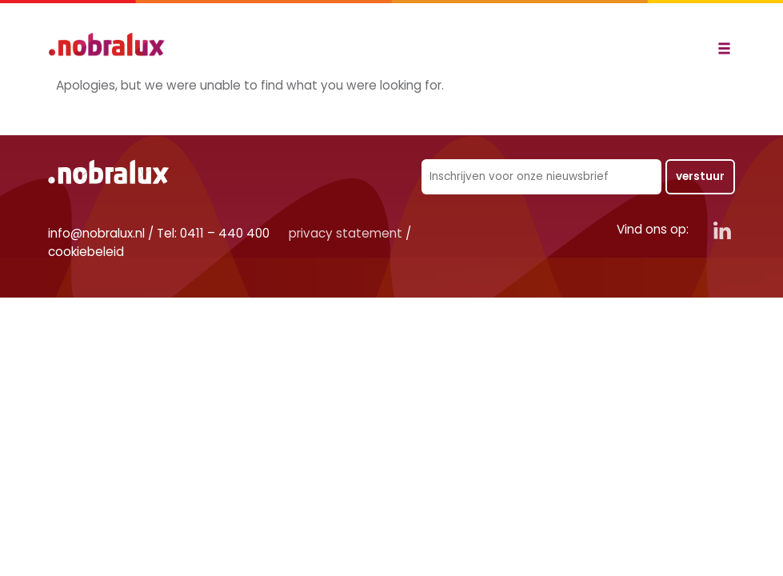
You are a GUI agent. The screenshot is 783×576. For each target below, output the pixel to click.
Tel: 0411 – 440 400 (213, 233)
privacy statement (345, 233)
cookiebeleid (86, 251)
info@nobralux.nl (96, 233)
